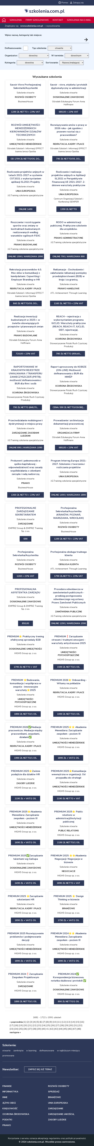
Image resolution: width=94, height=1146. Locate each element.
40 (43, 1028)
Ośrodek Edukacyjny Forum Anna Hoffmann (68, 103)
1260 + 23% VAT (25, 576)
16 (82, 1022)
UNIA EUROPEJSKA (25, 191)
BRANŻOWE (68, 908)
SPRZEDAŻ (53, 1091)
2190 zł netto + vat (68, 798)
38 (34, 1028)
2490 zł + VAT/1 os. (25, 883)
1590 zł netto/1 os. (68, 666)
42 (51, 1028)
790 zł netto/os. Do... (68, 158)
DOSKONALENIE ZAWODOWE (68, 97)
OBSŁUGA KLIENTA (68, 564)
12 (63, 1022)
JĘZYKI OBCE (9, 1102)
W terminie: (57, 55)
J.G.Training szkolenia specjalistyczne (25, 195)
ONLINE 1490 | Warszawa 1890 (68, 494)
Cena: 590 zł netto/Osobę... (68, 407)
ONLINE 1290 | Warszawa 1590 (68, 623)
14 (73, 1022)
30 (71, 1025)
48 (79, 1028)
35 (20, 1028)
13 (68, 1022)
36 (25, 1028)
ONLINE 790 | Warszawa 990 (68, 256)
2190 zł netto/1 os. (68, 842)
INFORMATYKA (10, 1091)
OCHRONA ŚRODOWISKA (68, 338)
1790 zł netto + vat (25, 666)
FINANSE (7, 1086)
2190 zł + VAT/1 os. (25, 798)
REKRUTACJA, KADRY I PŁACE (68, 144)
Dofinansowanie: (13, 48)
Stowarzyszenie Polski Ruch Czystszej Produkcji (68, 345)
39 (39, 1028)
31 (75, 1025)
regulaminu (54, 1138)
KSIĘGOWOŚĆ (9, 1108)
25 (48, 1025)
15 (77, 1022)
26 (52, 1025)
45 (65, 1028)
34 (16, 1028)
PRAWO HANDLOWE (68, 288)
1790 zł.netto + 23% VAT (68, 576)
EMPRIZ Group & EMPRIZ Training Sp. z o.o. (25, 530)
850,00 (25, 623)
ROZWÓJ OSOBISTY (25, 97)
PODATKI (7, 1119)
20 (25, 1025)
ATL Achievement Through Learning (68, 293)
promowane (8, 1055)
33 (11, 1028)
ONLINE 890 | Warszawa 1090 (25, 447)
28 (62, 1025)
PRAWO (25, 483)
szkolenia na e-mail (79, 20)
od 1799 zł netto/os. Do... (25, 158)
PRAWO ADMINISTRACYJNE (68, 237)
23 (39, 1025)
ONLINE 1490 (25, 209)
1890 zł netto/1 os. (25, 714)
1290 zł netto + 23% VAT (25, 111)
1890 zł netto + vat (68, 883)
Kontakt (58, 20)
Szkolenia (16, 20)
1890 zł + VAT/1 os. (68, 757)
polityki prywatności (76, 1138)
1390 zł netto (68, 209)
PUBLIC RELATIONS (68, 830)
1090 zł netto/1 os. (68, 714)
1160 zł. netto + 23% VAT (68, 303)
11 (59, 1022)
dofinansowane (46, 1050)
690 (25, 538)
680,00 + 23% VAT (68, 111)
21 (30, 1025)
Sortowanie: (52, 62)
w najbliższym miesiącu (68, 1050)
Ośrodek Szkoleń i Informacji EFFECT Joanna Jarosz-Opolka (25, 150)
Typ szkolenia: (39, 48)
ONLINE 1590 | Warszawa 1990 (25, 256)
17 (11, 1025)
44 (60, 1028)
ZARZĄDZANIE (25, 523)
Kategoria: (10, 62)
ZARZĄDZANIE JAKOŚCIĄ (61, 1114)
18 (16, 1025)
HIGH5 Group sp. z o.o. (25, 653)
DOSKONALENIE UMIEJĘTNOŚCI (25, 648)
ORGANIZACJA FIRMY (68, 432)
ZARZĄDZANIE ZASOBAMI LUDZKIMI (25, 434)
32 (80, 1025)
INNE (4, 1097)
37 (30, 1028)
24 (43, 1025)
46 (69, 1028)
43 (56, 1028)
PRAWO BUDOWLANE (25, 244)
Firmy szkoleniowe (37, 20)
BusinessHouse (25, 101)
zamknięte (18, 1050)
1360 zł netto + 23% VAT (25, 494)
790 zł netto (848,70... (25, 407)
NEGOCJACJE (68, 871)
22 (34, 1025)
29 (66, 1025)
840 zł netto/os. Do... (25, 303)
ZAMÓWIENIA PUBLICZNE (68, 611)
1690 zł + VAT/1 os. (25, 842)
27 (57, 1025)
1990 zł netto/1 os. (25, 757)
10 (54, 1022)
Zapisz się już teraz (40, 1069)
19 (20, 1025)
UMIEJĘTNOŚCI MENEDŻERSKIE (25, 144)
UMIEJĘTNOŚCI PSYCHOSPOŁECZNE (68, 654)
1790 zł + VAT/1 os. (68, 920)
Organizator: (11, 55)
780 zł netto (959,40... (68, 353)
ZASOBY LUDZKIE (25, 783)
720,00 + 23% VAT (25, 353)
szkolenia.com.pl (46, 11)
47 (74, 1028)
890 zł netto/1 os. (68, 1001)
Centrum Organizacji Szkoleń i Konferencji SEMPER (68, 200)
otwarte (6, 1050)
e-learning (31, 1050)
